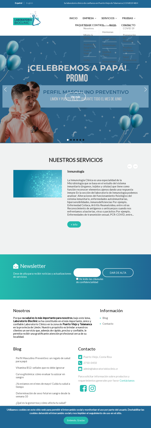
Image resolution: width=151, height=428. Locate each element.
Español (18, 3)
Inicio (73, 18)
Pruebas (127, 18)
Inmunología (75, 171)
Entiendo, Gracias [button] (76, 420)
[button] (75, 89)
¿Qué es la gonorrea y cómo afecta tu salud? (41, 402)
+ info (74, 224)
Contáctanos (127, 380)
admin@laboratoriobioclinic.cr (100, 368)
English (29, 3)
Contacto (128, 25)
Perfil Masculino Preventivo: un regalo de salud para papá (43, 359)
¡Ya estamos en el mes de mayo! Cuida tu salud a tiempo (43, 385)
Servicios (107, 18)
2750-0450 (90, 362)
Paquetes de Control (89, 25)
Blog (112, 25)
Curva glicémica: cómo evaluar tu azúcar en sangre (40, 375)
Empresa (88, 18)
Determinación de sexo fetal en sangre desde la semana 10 (43, 395)
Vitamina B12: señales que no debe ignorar (40, 367)
